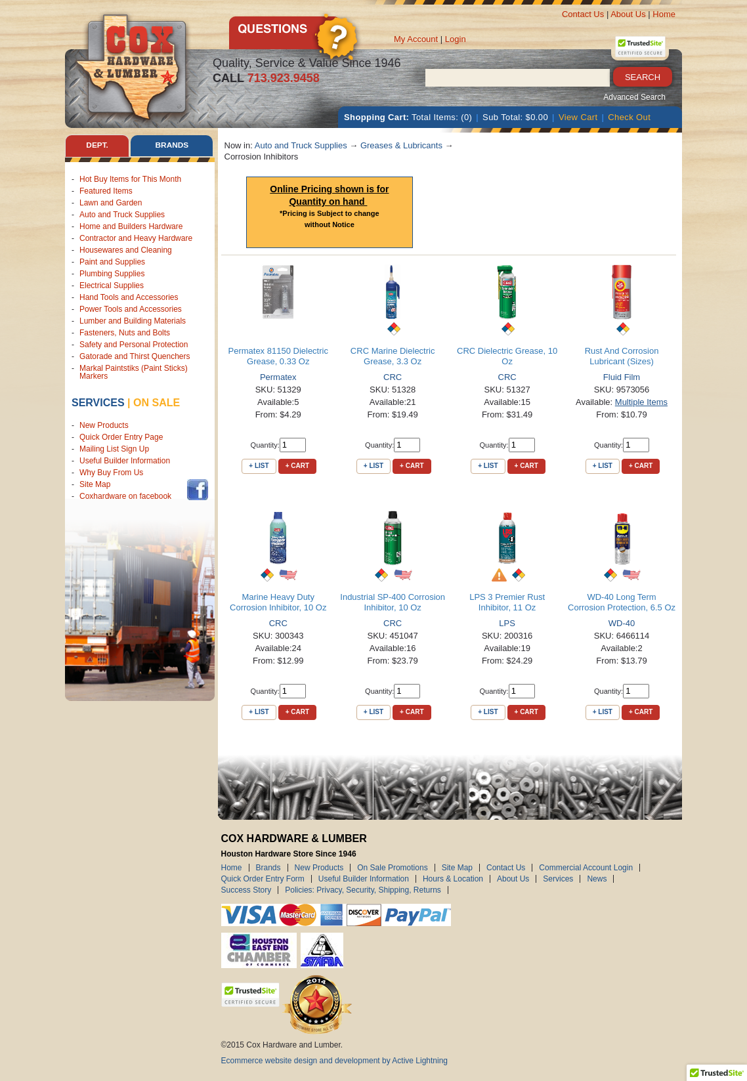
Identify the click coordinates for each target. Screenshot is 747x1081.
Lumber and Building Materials (132, 321)
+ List (258, 465)
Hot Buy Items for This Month (130, 179)
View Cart (578, 117)
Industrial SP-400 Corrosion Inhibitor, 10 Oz (392, 602)
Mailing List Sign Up (114, 449)
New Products (104, 426)
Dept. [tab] (97, 145)
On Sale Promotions (392, 867)
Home (663, 14)
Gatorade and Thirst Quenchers (134, 356)
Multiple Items (641, 402)
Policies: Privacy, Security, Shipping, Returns (363, 890)
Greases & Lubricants (401, 145)
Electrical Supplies (111, 285)
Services (98, 402)
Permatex (278, 377)
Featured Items (106, 191)
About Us (627, 14)
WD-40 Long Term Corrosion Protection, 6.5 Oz (621, 602)
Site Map (94, 485)
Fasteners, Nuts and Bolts (124, 332)
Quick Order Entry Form (263, 878)
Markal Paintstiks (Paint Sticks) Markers (133, 372)
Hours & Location (453, 878)
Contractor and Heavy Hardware (135, 238)
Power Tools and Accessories (130, 309)
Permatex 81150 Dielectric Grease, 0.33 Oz (278, 356)
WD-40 (621, 623)
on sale (156, 402)
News (597, 878)
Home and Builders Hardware (130, 226)
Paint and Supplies (112, 261)
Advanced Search (634, 97)
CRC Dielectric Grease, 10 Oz (507, 356)
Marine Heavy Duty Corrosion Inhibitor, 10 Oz (278, 602)
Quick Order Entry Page (121, 437)
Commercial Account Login (586, 867)
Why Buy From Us (111, 473)
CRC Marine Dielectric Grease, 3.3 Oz (393, 356)
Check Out (629, 117)
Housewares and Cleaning (125, 250)
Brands (268, 867)
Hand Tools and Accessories (129, 297)
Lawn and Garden (110, 202)
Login (455, 39)
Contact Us (583, 14)
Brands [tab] (171, 145)
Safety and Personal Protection (133, 344)
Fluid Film (621, 377)
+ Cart (297, 465)
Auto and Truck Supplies (122, 214)
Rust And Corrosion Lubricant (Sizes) (622, 356)
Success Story (246, 890)
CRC (392, 377)
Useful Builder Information (124, 461)
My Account (416, 39)
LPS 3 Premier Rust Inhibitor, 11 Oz (507, 602)
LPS (507, 623)
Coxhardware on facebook (127, 496)
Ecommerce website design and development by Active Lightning (334, 1060)
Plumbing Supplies (111, 273)
